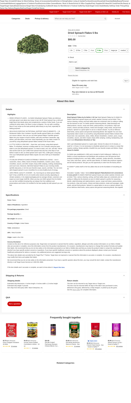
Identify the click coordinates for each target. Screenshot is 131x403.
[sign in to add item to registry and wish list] (126, 80)
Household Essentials (105, 1)
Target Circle (31, 8)
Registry (17, 8)
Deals (17, 6)
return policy (76, 290)
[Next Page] (127, 50)
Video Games (51, 3)
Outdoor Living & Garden (76, 1)
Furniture (88, 1)
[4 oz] (92, 50)
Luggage (18, 3)
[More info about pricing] (115, 39)
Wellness (11, 3)
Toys (36, 3)
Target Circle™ (54, 12)
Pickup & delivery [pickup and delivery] (42, 18)
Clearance (22, 6)
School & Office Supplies (82, 3)
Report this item (73, 75)
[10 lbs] (78, 50)
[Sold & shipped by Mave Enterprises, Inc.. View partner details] (98, 69)
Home (52, 1)
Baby (115, 1)
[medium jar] (124, 50)
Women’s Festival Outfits (73, 6)
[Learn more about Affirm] (98, 93)
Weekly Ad (107, 6)
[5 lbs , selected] (99, 50)
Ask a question (14, 304)
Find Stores (40, 8)
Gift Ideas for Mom (21, 1)
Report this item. (59, 267)
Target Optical (10, 6)
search (105, 19)
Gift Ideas (105, 3)
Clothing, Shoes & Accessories (39, 1)
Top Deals (86, 6)
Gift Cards (112, 3)
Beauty (119, 1)
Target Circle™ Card (69, 12)
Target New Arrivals (7, 1)
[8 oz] (106, 50)
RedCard (23, 8)
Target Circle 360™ (85, 12)
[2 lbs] (85, 50)
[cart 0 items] (126, 18)
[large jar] (114, 50)
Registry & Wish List (101, 12)
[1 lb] (71, 50)
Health (6, 3)
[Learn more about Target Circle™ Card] (98, 86)
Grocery (94, 1)
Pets (118, 3)
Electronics (42, 3)
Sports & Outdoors (28, 3)
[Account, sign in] (116, 18)
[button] (92, 341)
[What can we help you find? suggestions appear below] (80, 18)
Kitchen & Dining (61, 1)
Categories (17, 18)
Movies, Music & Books (64, 3)
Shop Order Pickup (118, 6)
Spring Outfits (46, 6)
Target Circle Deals (97, 6)
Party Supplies (96, 3)
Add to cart (73, 62)
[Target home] (4, 18)
